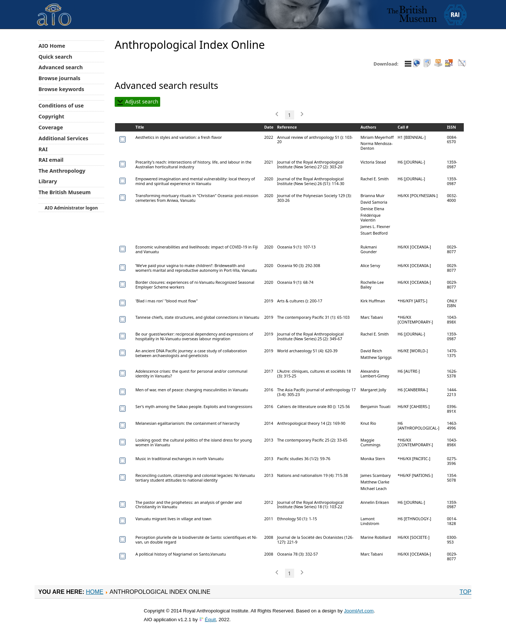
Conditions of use (61, 105)
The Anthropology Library (62, 176)
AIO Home (52, 45)
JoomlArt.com (358, 611)
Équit (210, 619)
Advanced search (61, 67)
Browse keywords (61, 89)
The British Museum (65, 192)
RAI (43, 149)
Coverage (51, 127)
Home (94, 592)
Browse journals (59, 78)
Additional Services (63, 138)
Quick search (55, 56)
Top (465, 592)
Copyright (51, 116)
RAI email (51, 159)
